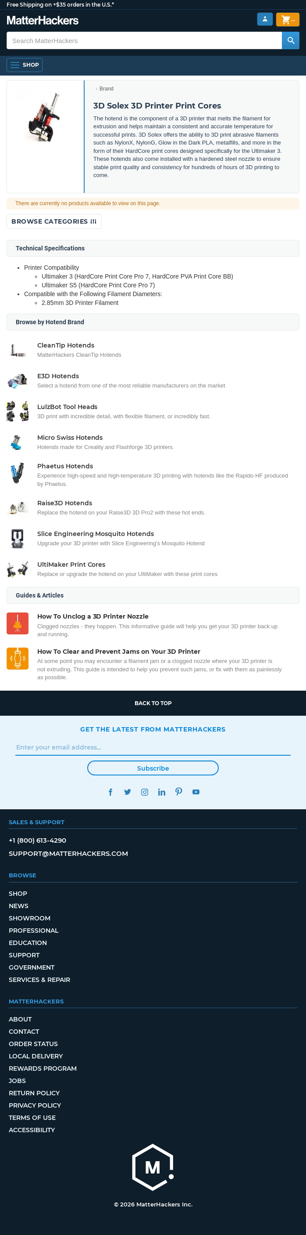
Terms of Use (32, 1118)
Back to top (153, 703)
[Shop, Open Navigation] (25, 65)
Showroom (29, 918)
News (18, 906)
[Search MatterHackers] (290, 40)
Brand (107, 89)
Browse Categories (54, 221)
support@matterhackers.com (68, 853)
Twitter (127, 792)
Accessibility (32, 1130)
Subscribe (153, 768)
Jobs (17, 1081)
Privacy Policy (35, 1105)
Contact (24, 1032)
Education (28, 943)
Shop (18, 894)
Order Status (33, 1044)
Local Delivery (36, 1056)
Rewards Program (43, 1068)
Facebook (110, 792)
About (20, 1019)
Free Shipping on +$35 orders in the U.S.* (60, 4)
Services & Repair (39, 980)
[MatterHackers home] (153, 1168)
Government (31, 967)
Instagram (144, 792)
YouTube (195, 792)
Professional (33, 930)
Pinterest (178, 792)
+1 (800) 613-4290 (37, 840)
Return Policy (34, 1093)
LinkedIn (161, 792)
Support (24, 955)
